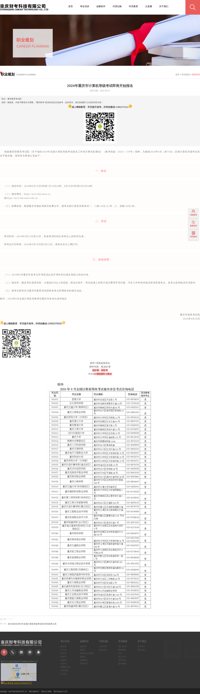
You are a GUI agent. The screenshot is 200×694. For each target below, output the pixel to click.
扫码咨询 (193, 234)
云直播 (148, 6)
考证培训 (84, 6)
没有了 (11, 621)
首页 (70, 6)
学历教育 (133, 6)
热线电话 (193, 223)
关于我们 (163, 6)
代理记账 (117, 6)
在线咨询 (193, 213)
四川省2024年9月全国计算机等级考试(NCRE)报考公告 (32, 625)
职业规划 (186, 74)
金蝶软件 (100, 6)
